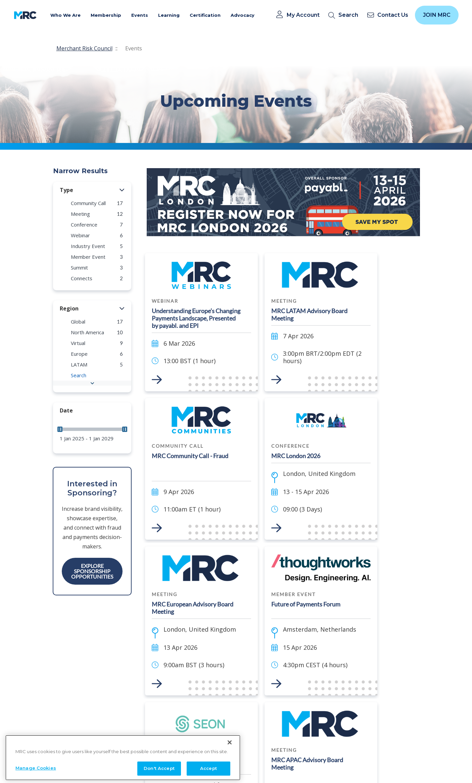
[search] (344, 15)
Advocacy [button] (242, 15)
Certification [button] (205, 15)
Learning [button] (169, 15)
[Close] (229, 766)
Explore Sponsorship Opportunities (92, 571)
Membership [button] (106, 15)
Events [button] (139, 15)
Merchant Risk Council (84, 48)
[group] (92, 203)
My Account (303, 15)
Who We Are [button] (65, 15)
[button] (122, 190)
